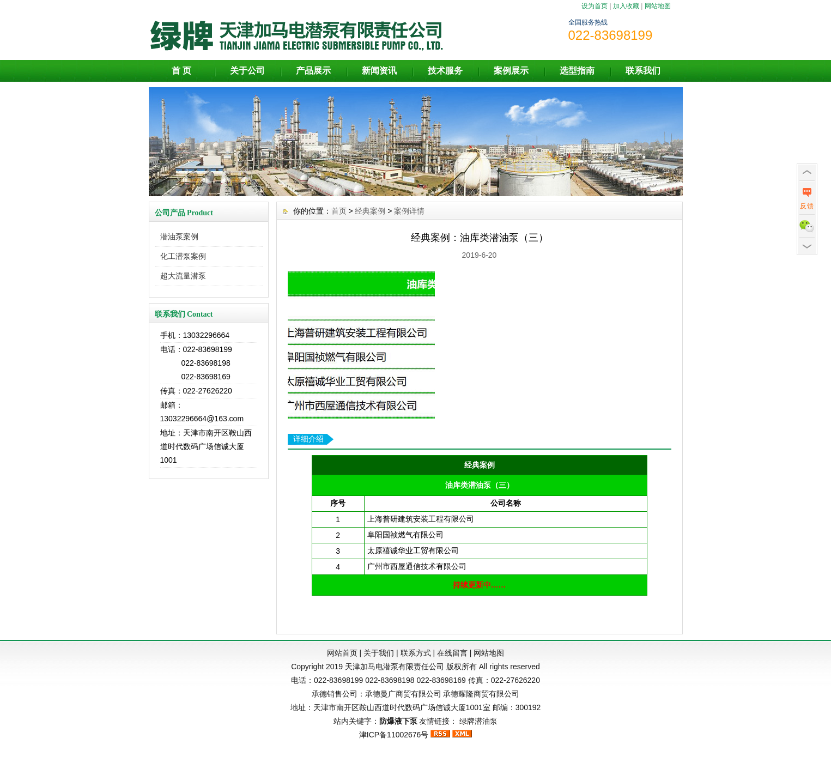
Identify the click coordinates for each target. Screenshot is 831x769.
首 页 (181, 70)
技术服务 (445, 70)
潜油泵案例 (179, 236)
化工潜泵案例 (183, 256)
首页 (339, 211)
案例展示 (511, 70)
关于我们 (378, 653)
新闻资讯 (379, 70)
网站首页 (342, 653)
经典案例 (370, 211)
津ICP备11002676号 (394, 734)
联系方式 (416, 653)
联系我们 (643, 70)
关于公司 (247, 70)
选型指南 (577, 70)
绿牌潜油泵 (478, 721)
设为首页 (594, 6)
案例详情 (409, 211)
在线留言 (452, 653)
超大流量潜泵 (183, 275)
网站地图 (658, 6)
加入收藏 (626, 6)
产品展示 (313, 70)
